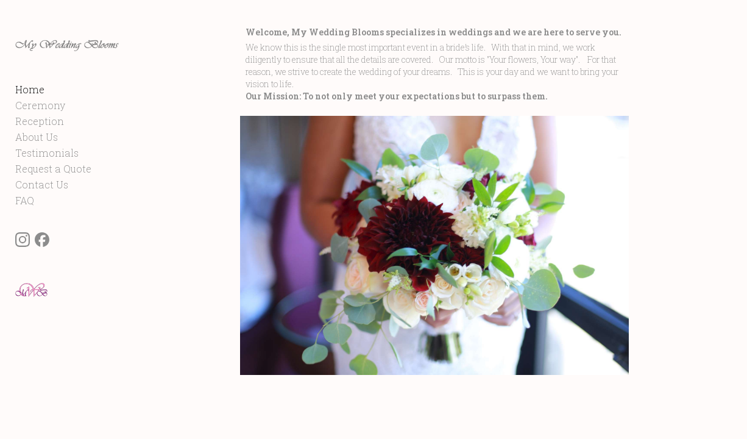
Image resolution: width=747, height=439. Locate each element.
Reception (39, 136)
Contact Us (41, 200)
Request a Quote (53, 184)
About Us (36, 152)
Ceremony (40, 121)
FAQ (24, 216)
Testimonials (47, 168)
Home (29, 105)
